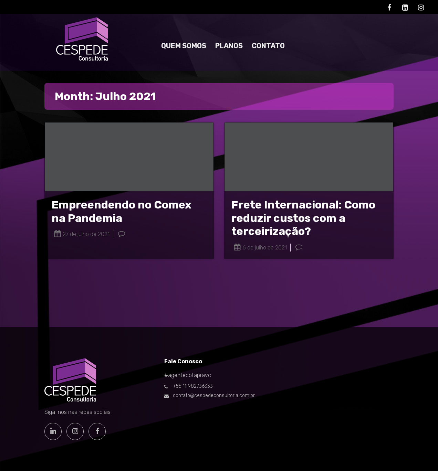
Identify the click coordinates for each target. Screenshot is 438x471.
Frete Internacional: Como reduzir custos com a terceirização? (303, 218)
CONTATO (268, 46)
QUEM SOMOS (183, 46)
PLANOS (229, 46)
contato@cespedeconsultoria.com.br (214, 395)
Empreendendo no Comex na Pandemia (121, 211)
